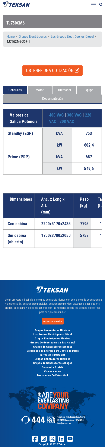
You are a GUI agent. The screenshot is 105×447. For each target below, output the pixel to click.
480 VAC (57, 115)
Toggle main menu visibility (94, 4)
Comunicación (52, 371)
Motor (40, 90)
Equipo (89, 90)
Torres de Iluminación (52, 354)
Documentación (52, 99)
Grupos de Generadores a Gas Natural (52, 342)
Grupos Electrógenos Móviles (52, 338)
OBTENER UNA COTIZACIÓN (52, 70)
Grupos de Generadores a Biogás (52, 346)
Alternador (64, 90)
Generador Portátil (52, 367)
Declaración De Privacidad (52, 375)
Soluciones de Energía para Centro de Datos (52, 350)
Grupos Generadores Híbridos (52, 330)
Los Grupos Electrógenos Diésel (52, 334)
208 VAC (67, 121)
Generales (15, 90)
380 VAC (75, 115)
